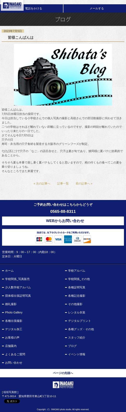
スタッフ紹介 (76, 337)
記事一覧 (63, 183)
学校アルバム (76, 270)
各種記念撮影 (76, 295)
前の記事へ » (84, 183)
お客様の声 (12, 337)
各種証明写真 (76, 287)
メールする (97, 8)
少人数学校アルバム (18, 287)
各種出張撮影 (13, 320)
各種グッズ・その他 (81, 329)
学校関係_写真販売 (17, 279)
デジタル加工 (13, 329)
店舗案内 (11, 346)
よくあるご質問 (15, 354)
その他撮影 (75, 304)
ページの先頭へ (63, 373)
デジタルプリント (79, 320)
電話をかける (33, 8)
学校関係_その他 (79, 279)
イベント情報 (76, 354)
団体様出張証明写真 (18, 295)
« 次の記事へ (42, 183)
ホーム (9, 270)
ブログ (72, 346)
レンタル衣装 (76, 312)
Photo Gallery (13, 312)
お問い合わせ (13, 362)
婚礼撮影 (11, 304)
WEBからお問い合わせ (65, 221)
